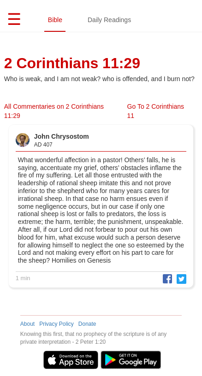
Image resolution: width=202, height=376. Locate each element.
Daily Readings (109, 20)
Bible (55, 20)
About (27, 324)
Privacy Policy (56, 324)
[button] (165, 278)
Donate (87, 324)
